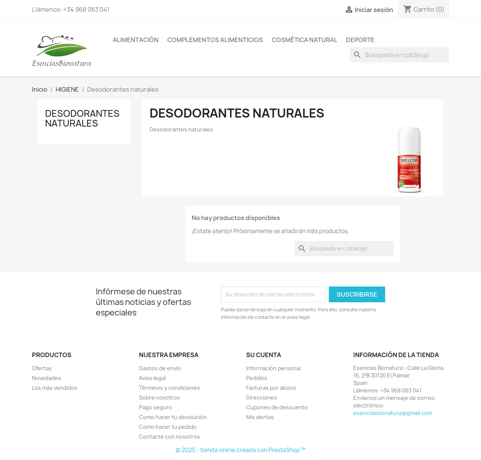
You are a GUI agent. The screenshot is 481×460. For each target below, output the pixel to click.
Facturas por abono (271, 387)
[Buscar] (399, 54)
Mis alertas (260, 417)
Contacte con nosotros (169, 436)
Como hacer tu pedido (168, 426)
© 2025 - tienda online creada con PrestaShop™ (240, 450)
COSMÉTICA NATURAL (304, 40)
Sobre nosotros (159, 397)
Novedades (46, 378)
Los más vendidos (54, 387)
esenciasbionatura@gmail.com (392, 412)
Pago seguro (155, 407)
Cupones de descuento (277, 407)
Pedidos (256, 378)
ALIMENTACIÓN (136, 40)
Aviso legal (152, 378)
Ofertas (42, 368)
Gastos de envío (160, 368)
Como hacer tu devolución (173, 417)
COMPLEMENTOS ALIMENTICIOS (215, 40)
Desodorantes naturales (82, 118)
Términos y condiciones (169, 387)
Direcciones (261, 397)
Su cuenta (263, 355)
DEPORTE (360, 40)
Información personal (273, 368)
